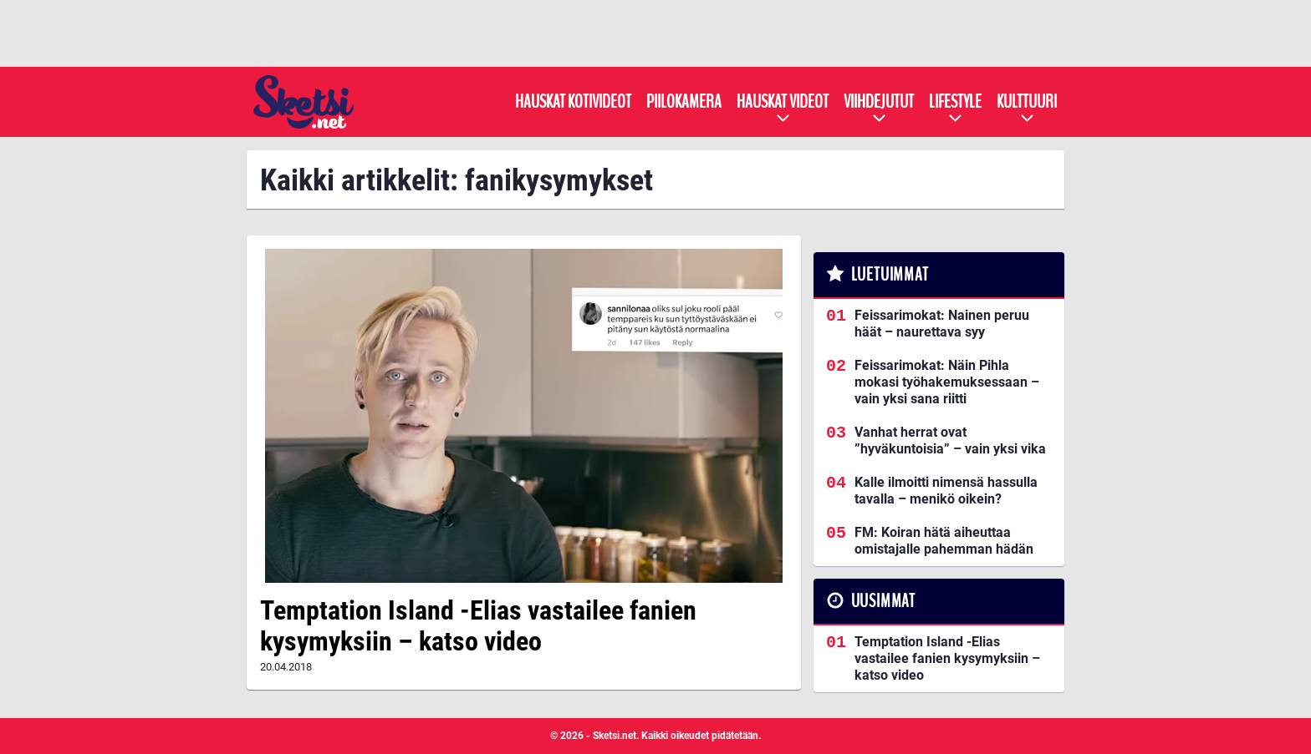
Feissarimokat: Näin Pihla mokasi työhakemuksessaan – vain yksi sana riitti (946, 382)
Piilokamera (684, 101)
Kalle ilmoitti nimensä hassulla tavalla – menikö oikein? (946, 490)
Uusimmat (883, 601)
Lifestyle (955, 101)
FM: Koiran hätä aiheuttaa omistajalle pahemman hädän (943, 540)
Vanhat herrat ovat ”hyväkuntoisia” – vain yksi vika (950, 440)
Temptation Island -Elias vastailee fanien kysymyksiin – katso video (478, 626)
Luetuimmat (890, 274)
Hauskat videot (783, 101)
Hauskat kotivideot (573, 101)
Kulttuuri (1027, 101)
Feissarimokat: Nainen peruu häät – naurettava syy (941, 323)
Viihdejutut (879, 101)
